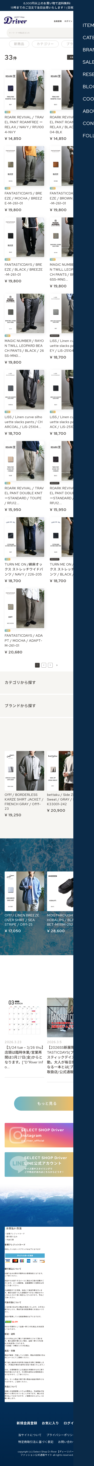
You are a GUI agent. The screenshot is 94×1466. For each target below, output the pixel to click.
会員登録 (47, 21)
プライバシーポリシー (61, 1435)
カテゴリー (45, 44)
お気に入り (50, 1423)
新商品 (19, 44)
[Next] (56, 665)
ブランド (73, 44)
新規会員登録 (27, 1423)
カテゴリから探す (20, 682)
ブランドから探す (20, 705)
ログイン (62, 21)
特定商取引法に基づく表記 (35, 1442)
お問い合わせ (67, 1442)
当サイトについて (30, 1435)
